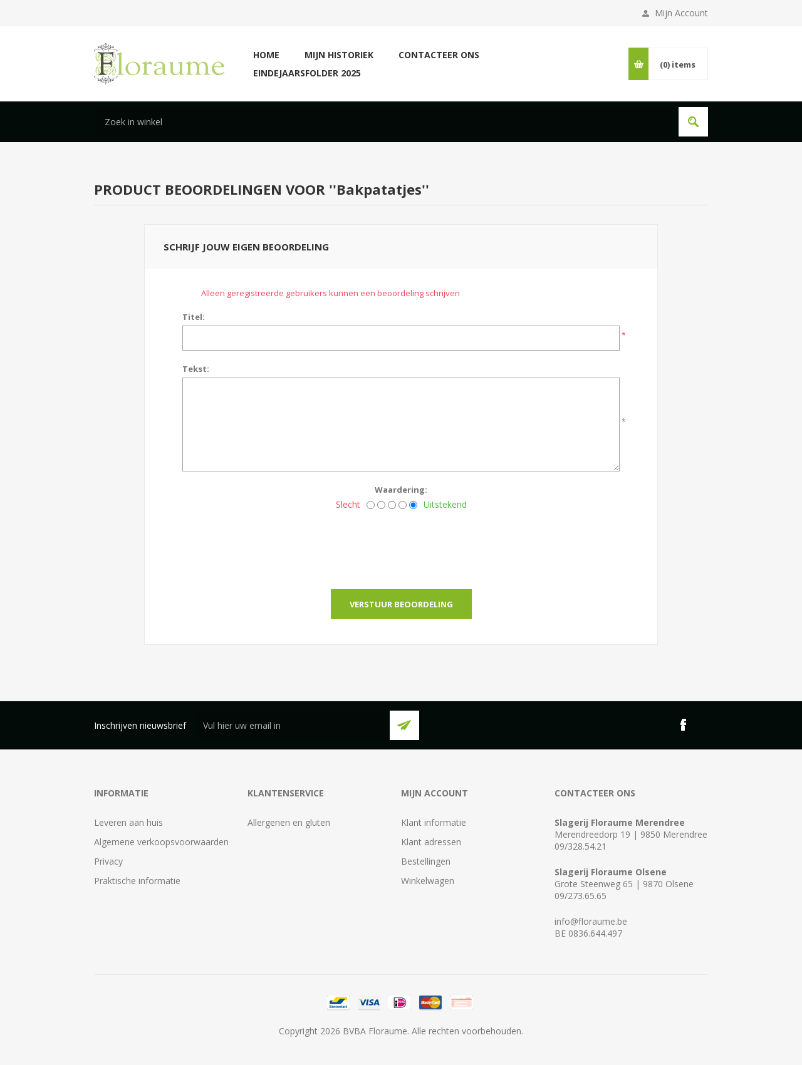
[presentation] (401, 546)
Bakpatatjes (379, 189)
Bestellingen (425, 861)
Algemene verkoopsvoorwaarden (161, 842)
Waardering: (401, 489)
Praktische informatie (137, 881)
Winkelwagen (427, 881)
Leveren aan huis (128, 822)
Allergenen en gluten (288, 822)
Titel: (193, 316)
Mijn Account (681, 13)
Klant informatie (433, 822)
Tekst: (195, 368)
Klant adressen (431, 842)
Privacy (108, 861)
